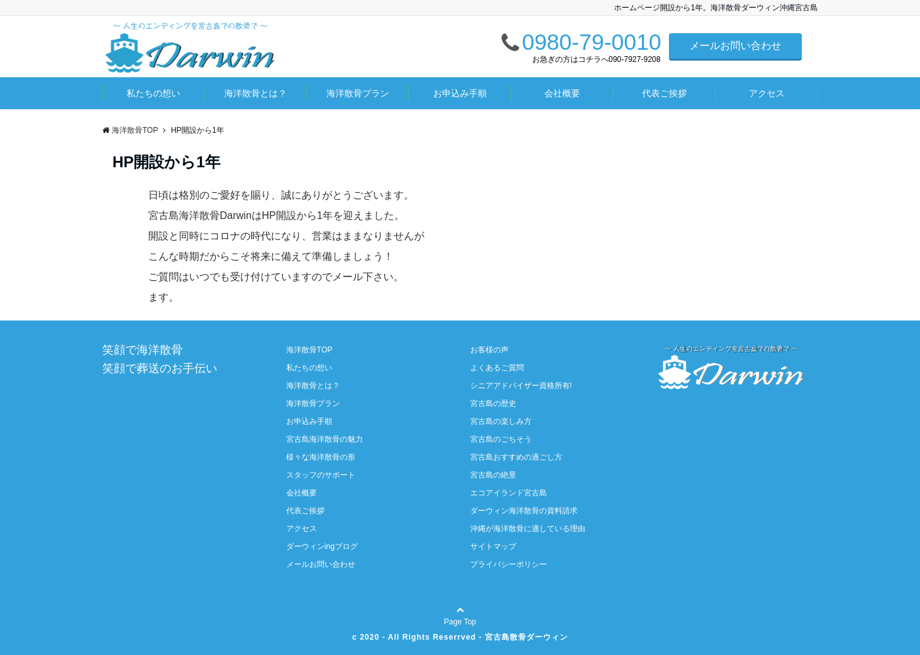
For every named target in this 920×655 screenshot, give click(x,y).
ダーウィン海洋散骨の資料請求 (524, 510)
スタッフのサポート (320, 475)
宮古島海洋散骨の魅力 (324, 439)
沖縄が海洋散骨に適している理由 (527, 528)
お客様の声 (489, 349)
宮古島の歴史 (493, 403)
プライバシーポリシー (508, 564)
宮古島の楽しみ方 (501, 421)
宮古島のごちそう (501, 439)
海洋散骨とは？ (255, 93)
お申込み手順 (460, 93)
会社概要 (562, 93)
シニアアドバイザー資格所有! (521, 385)
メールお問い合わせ (735, 45)
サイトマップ (493, 546)
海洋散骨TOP (309, 349)
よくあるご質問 (497, 367)
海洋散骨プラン (357, 93)
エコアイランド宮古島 (508, 492)
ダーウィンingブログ (322, 546)
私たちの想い (153, 93)
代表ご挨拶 (664, 93)
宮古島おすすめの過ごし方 (516, 457)
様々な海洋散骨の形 (320, 457)
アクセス (767, 93)
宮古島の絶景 (493, 475)
